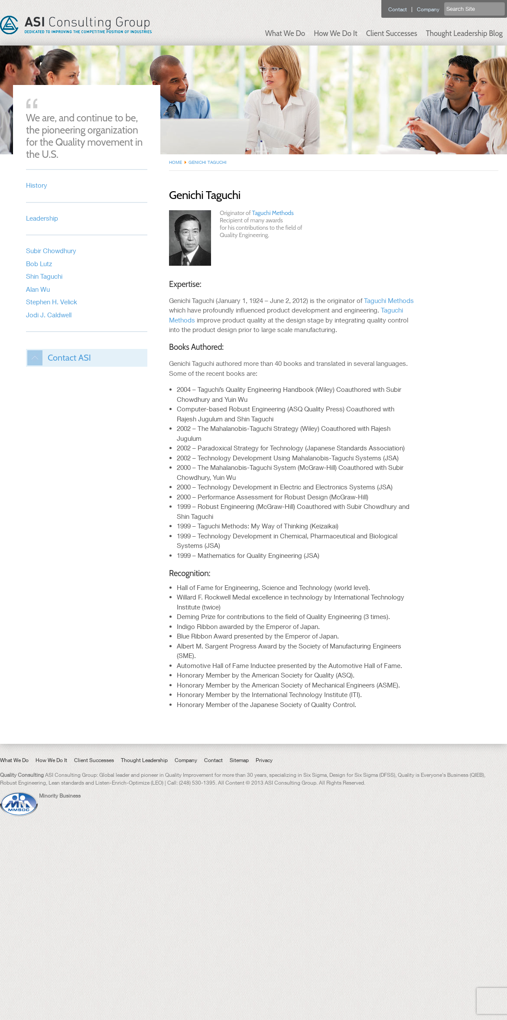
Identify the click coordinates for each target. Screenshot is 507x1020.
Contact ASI (69, 357)
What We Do (285, 33)
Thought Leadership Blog (464, 33)
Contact (397, 9)
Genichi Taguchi (207, 162)
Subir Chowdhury (51, 250)
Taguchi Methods (273, 213)
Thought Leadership (144, 760)
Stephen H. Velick (51, 302)
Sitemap (239, 760)
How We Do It (335, 33)
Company (428, 9)
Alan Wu (38, 289)
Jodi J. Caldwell (49, 315)
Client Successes (391, 33)
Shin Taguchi (44, 276)
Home (175, 162)
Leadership (42, 218)
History (36, 185)
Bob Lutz (39, 263)
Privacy (264, 760)
